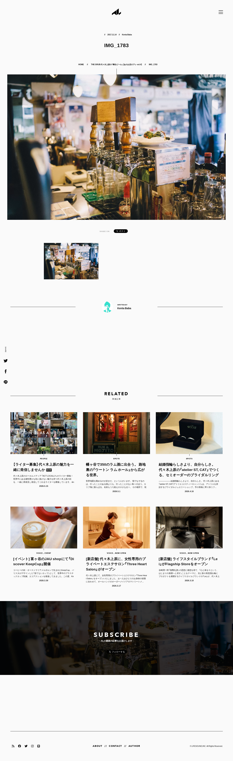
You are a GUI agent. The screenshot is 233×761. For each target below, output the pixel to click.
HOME (81, 64)
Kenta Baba (127, 34)
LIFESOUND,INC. (198, 746)
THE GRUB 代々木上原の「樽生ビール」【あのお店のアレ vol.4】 (116, 64)
